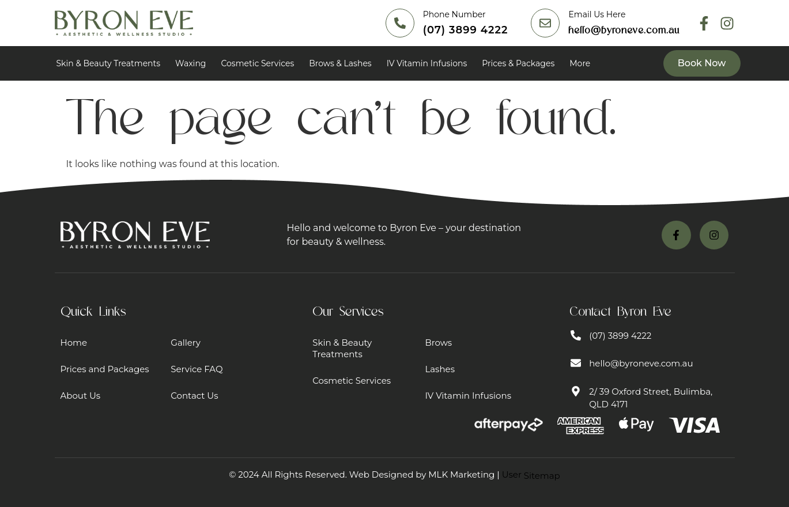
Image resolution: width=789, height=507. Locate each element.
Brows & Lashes (340, 63)
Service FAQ (196, 369)
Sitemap (542, 475)
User (531, 474)
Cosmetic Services (257, 63)
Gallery (186, 342)
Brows (438, 342)
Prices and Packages (105, 369)
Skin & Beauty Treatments (108, 63)
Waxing (190, 63)
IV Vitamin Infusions (427, 63)
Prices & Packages (518, 63)
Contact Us (194, 395)
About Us (81, 395)
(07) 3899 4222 (465, 30)
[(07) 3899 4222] (400, 23)
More (579, 63)
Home (74, 342)
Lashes (440, 369)
